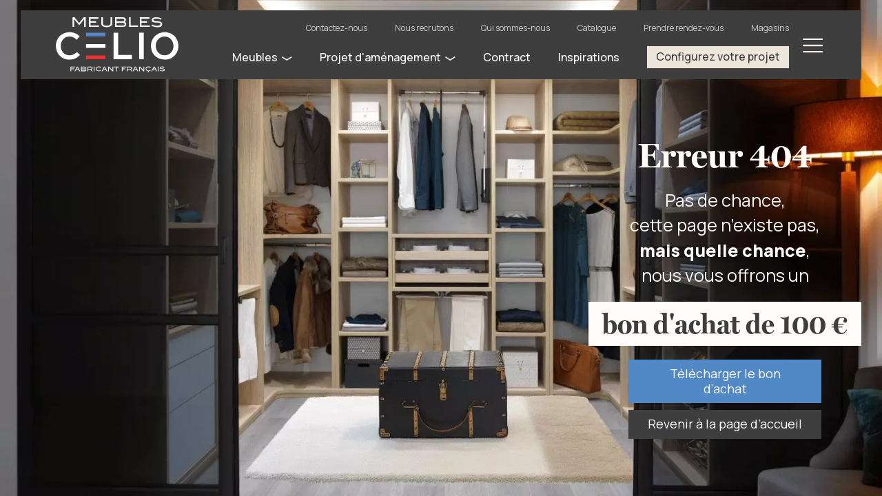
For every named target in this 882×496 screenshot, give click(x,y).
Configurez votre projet (718, 56)
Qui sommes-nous (515, 28)
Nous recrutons (424, 28)
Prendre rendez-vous (684, 28)
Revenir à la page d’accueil (725, 423)
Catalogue (596, 28)
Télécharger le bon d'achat (725, 381)
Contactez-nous (336, 28)
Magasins (770, 28)
